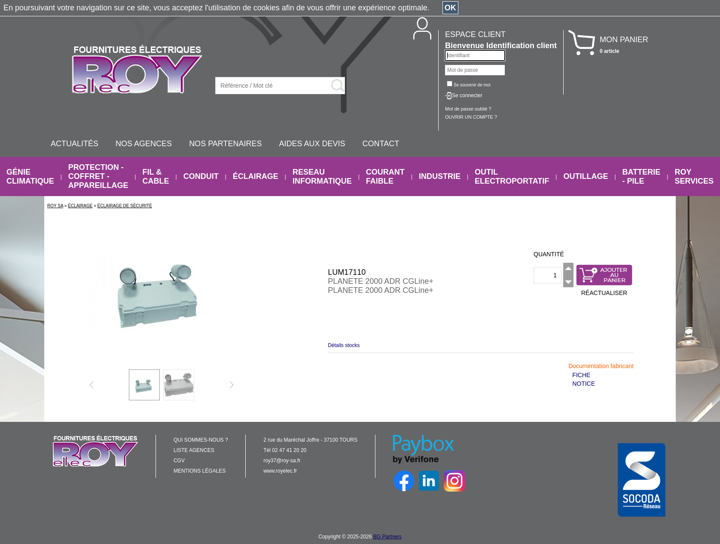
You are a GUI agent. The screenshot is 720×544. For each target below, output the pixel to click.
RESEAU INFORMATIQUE (322, 176)
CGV (179, 461)
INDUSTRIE (440, 176)
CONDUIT (201, 176)
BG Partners (387, 537)
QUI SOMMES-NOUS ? (201, 440)
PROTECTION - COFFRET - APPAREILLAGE (98, 176)
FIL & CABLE (156, 176)
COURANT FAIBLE (385, 176)
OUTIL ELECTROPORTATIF (512, 176)
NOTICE (583, 383)
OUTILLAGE (585, 176)
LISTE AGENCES (194, 450)
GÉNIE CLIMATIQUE (30, 176)
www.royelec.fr (280, 471)
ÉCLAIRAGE (255, 176)
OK (450, 7)
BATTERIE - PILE (641, 176)
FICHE (581, 375)
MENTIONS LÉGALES (200, 471)
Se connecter (467, 95)
